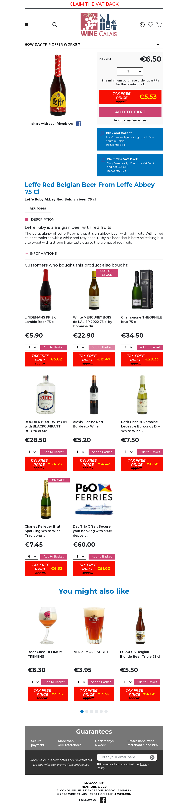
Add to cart (130, 112)
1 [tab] (82, 711)
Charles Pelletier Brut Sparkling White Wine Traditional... (43, 531)
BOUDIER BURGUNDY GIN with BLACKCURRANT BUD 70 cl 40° (46, 426)
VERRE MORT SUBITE (91, 652)
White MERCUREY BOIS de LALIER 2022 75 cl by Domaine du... (92, 321)
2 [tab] (86, 711)
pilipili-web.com (118, 794)
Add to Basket (54, 347)
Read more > (116, 145)
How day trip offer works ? (52, 44)
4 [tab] (96, 711)
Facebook (103, 800)
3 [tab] (91, 711)
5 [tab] (101, 711)
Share (78, 123)
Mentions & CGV (94, 786)
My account (94, 783)
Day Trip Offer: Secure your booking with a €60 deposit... (93, 531)
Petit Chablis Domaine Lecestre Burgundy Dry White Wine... (140, 426)
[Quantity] (128, 71)
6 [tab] (106, 711)
